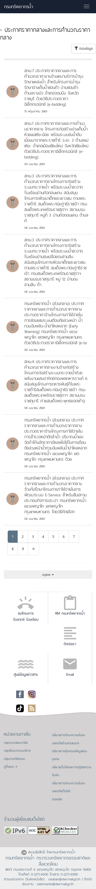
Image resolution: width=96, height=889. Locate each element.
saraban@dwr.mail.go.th (64, 879)
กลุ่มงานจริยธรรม (14, 758)
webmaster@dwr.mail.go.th (55, 884)
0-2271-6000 (39, 874)
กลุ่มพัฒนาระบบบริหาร (17, 750)
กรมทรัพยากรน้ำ (18, 6)
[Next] (33, 549)
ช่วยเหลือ (57, 799)
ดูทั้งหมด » (10, 766)
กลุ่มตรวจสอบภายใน (16, 742)
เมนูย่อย (48, 574)
